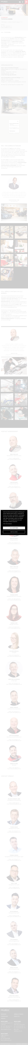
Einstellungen (14, 532)
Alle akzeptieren (14, 528)
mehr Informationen (7, 523)
